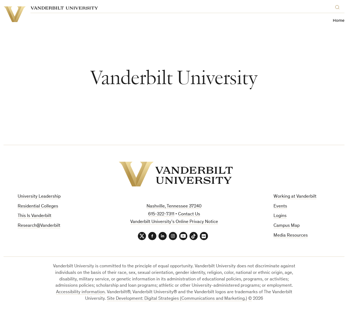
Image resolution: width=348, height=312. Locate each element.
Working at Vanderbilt (295, 196)
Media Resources (291, 235)
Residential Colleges (38, 206)
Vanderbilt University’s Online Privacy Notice (174, 222)
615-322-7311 (161, 214)
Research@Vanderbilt (39, 226)
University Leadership (39, 196)
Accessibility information (80, 292)
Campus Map (287, 226)
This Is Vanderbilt (34, 216)
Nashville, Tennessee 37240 (174, 206)
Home (338, 20)
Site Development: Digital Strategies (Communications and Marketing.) (177, 298)
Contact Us (189, 214)
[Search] (338, 6)
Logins (280, 216)
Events (280, 206)
